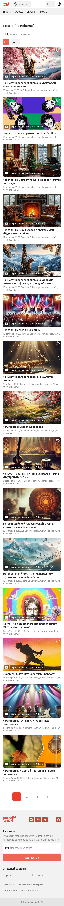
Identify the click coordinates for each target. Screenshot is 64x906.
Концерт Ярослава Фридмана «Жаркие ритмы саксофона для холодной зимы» (28, 281)
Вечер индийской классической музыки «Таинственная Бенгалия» (28, 525)
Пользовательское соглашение (20, 890)
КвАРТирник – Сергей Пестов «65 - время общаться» (29, 772)
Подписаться (32, 857)
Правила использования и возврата (23, 884)
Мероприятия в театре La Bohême (27, 76)
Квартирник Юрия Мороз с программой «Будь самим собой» (28, 231)
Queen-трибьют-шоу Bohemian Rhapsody (29, 674)
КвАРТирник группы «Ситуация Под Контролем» (26, 722)
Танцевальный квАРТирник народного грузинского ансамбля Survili (28, 575)
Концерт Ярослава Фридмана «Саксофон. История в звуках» (29, 84)
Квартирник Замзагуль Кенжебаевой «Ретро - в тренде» (32, 181)
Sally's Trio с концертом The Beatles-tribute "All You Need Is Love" (30, 625)
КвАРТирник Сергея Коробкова (23, 426)
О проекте (8, 875)
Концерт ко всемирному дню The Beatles (29, 133)
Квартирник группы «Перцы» (21, 330)
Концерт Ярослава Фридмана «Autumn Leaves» (28, 378)
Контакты (37, 875)
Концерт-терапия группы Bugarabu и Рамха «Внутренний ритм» (31, 475)
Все (6, 42)
